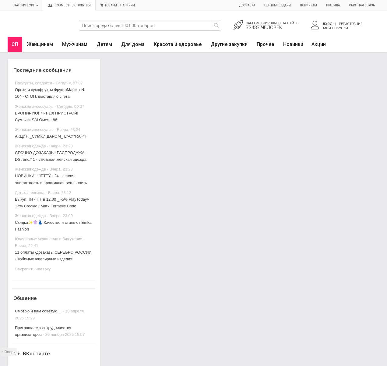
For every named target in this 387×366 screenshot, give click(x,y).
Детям (104, 44)
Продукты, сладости (33, 83)
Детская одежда (29, 192)
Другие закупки (229, 44)
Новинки (293, 44)
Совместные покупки (69, 5)
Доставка (247, 5)
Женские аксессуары (34, 106)
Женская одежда (30, 146)
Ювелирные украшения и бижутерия (48, 239)
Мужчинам (74, 44)
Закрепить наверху (33, 269)
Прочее (265, 44)
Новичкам (308, 5)
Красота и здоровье (178, 44)
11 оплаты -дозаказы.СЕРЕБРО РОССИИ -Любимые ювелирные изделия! (53, 255)
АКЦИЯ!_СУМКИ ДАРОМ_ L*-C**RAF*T (51, 136)
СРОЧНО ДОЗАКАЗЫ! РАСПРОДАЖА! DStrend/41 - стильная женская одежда (50, 156)
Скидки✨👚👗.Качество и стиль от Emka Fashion (53, 225)
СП (15, 44)
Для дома (133, 44)
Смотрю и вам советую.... (38, 311)
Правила (333, 5)
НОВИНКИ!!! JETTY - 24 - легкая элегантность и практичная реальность (51, 179)
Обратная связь (362, 5)
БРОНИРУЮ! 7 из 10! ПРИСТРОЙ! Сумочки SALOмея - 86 (46, 116)
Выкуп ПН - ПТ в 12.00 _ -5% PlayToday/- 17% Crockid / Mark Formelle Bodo (52, 202)
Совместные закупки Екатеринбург (35, 29)
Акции (318, 44)
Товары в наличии (117, 5)
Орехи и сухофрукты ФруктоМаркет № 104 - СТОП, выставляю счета (50, 93)
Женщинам (40, 44)
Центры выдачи (277, 5)
